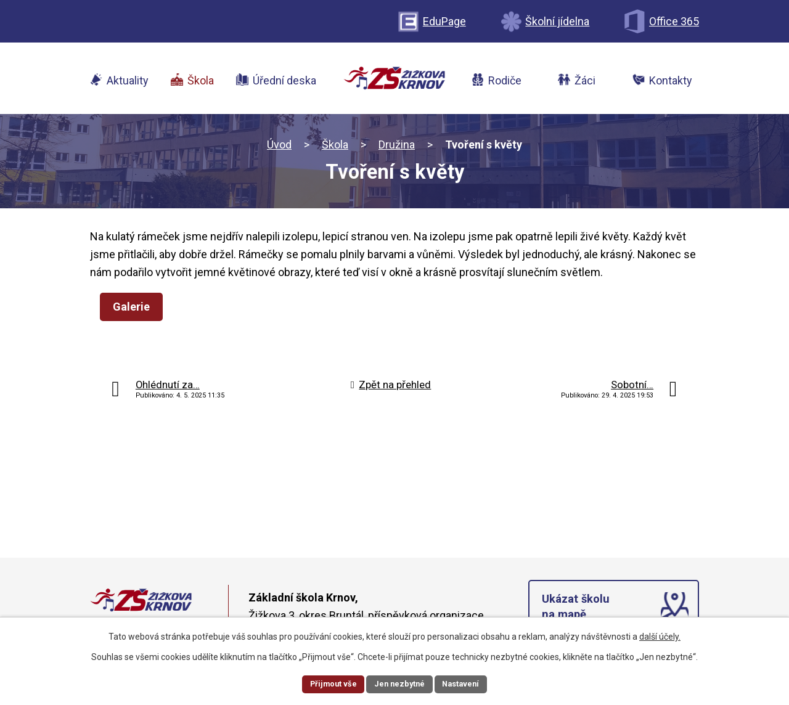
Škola (335, 147)
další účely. (660, 635)
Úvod (279, 147)
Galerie (135, 309)
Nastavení (466, 683)
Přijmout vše (328, 683)
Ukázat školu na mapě (577, 612)
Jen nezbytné (400, 683)
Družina (396, 147)
